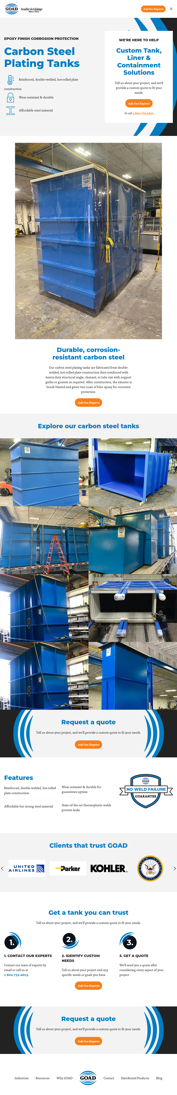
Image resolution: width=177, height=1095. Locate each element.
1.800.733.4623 (143, 113)
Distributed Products (135, 1077)
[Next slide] (175, 868)
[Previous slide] (2, 868)
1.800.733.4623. (16, 974)
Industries (22, 1077)
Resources (43, 1077)
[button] (171, 9)
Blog (159, 1077)
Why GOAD (64, 1077)
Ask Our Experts (153, 9)
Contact (109, 1077)
